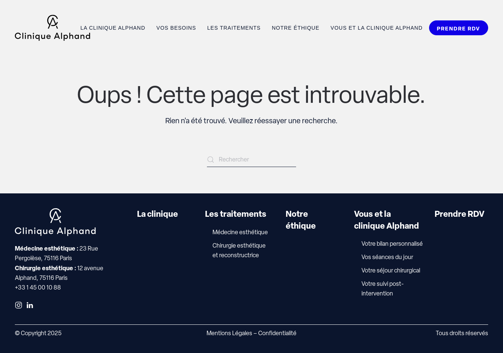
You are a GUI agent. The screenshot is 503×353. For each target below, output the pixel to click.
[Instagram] (18, 304)
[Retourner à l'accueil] (52, 28)
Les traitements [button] (234, 28)
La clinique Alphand (112, 28)
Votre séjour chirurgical (390, 270)
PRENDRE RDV (458, 28)
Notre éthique (295, 28)
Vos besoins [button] (176, 28)
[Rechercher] (251, 159)
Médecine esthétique (240, 232)
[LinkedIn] (29, 304)
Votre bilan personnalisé (392, 244)
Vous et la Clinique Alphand (377, 28)
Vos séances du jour (387, 257)
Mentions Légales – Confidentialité (251, 333)
